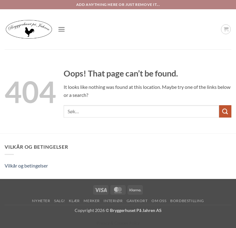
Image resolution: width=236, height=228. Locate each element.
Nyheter (41, 200)
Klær (74, 200)
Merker (92, 200)
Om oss (159, 200)
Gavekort (137, 200)
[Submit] (225, 111)
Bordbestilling (187, 200)
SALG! (59, 200)
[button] (61, 29)
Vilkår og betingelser (26, 165)
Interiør (113, 200)
